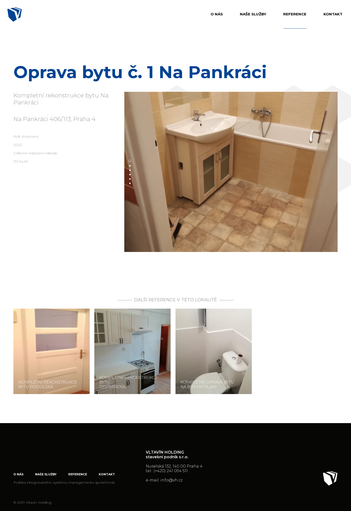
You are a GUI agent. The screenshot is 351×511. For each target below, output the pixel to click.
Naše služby (253, 14)
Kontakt (332, 14)
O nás (217, 14)
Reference (294, 14)
